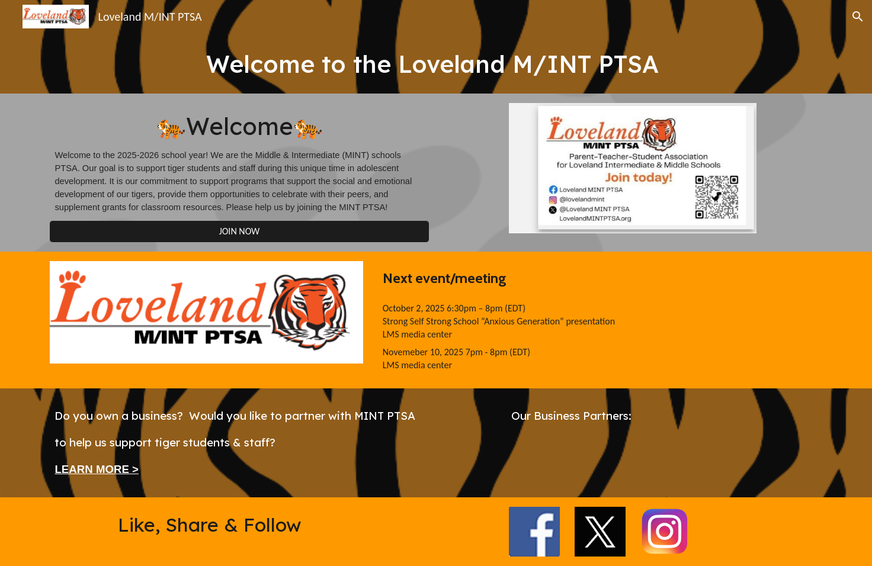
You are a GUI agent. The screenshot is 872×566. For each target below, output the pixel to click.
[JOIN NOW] (239, 231)
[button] (858, 16)
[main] (436, 63)
